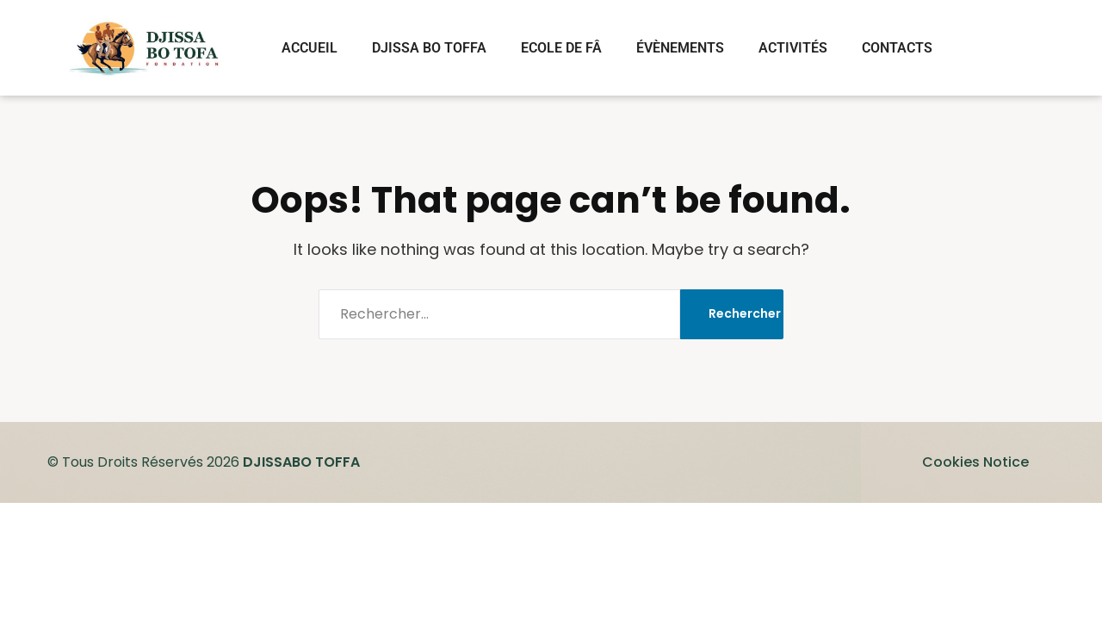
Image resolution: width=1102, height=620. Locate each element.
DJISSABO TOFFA (301, 462)
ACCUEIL (309, 48)
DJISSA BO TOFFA (429, 48)
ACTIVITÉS (792, 48)
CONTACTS (897, 48)
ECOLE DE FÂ (561, 48)
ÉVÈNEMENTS (680, 48)
